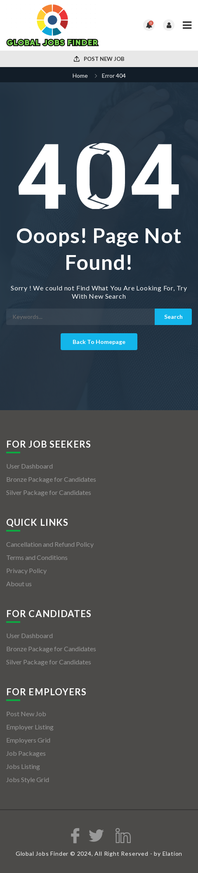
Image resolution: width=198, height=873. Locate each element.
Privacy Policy (26, 570)
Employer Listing (30, 727)
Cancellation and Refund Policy (50, 544)
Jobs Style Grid (27, 779)
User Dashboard (29, 466)
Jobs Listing (23, 766)
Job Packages (26, 753)
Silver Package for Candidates (48, 492)
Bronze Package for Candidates (51, 479)
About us (19, 583)
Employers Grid (28, 740)
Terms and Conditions (37, 557)
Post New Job (99, 59)
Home (80, 75)
